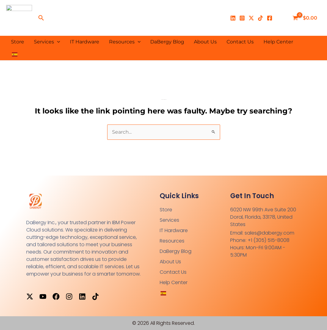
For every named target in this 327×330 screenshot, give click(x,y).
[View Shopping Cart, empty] (305, 18)
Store (17, 42)
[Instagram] (242, 18)
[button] (41, 18)
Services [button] (47, 42)
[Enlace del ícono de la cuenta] (281, 18)
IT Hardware (84, 42)
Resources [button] (125, 42)
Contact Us (240, 42)
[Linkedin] (233, 18)
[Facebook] (269, 18)
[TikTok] (260, 18)
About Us (205, 42)
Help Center (278, 42)
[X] (251, 18)
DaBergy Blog (167, 42)
